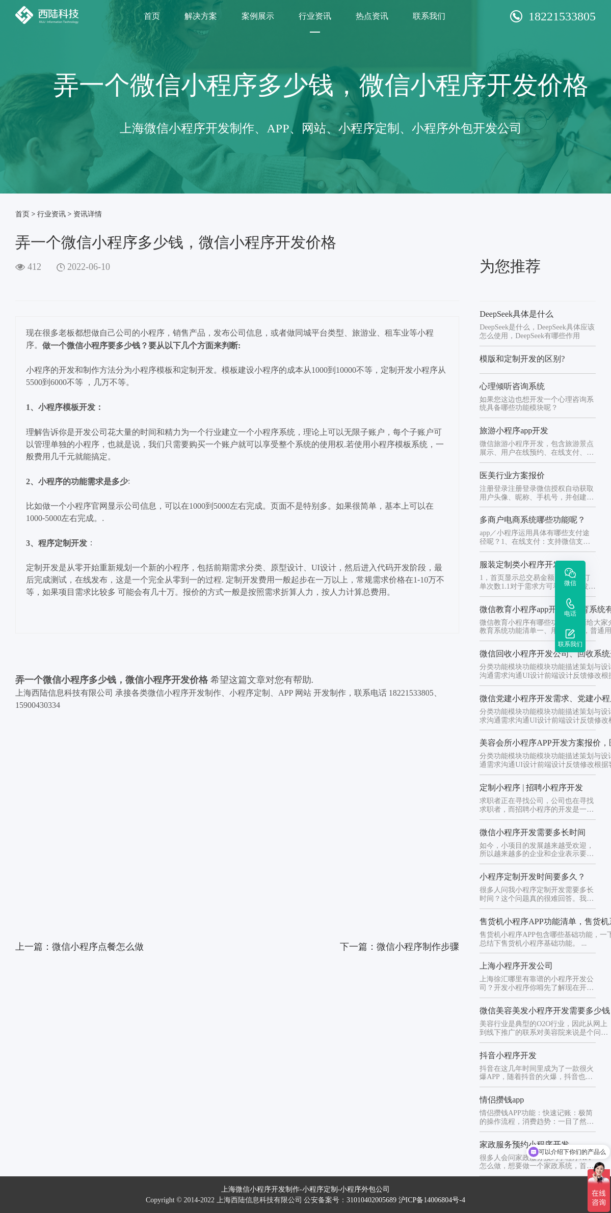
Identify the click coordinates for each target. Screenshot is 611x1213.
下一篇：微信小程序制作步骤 (399, 947)
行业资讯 (315, 16)
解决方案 (200, 16)
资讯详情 (87, 214)
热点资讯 (372, 16)
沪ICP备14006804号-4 (432, 1200)
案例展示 (258, 16)
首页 (152, 16)
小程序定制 (320, 1189)
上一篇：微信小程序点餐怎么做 (79, 947)
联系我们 (429, 16)
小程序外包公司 (365, 1189)
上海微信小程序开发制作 (260, 1189)
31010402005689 (371, 1200)
